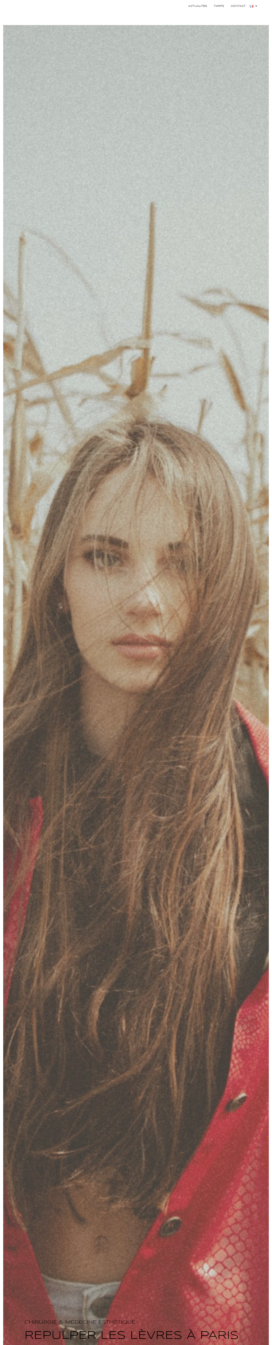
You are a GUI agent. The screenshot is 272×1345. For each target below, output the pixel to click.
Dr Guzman (115, 15)
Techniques (239, 15)
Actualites (197, 6)
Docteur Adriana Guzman (42, 16)
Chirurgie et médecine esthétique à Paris (41, 22)
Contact (238, 6)
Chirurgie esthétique (152, 15)
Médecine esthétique (200, 15)
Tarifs (219, 6)
